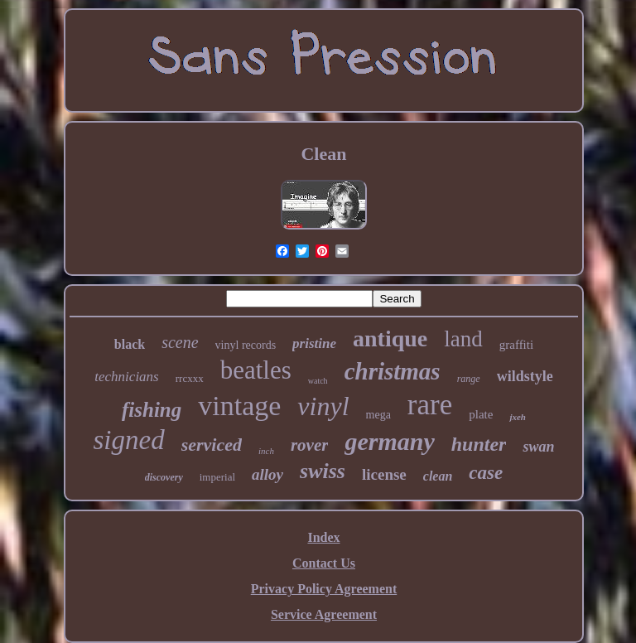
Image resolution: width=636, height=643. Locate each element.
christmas (392, 371)
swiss (322, 471)
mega (378, 415)
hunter (479, 444)
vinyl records (245, 345)
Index (323, 537)
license (384, 474)
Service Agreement (324, 614)
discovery (164, 477)
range (468, 378)
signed (129, 440)
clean (438, 476)
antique (390, 338)
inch (266, 451)
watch (318, 380)
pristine (314, 343)
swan (538, 446)
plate (481, 414)
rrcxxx (190, 378)
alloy (267, 474)
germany (389, 441)
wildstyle (525, 376)
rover (310, 445)
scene (179, 342)
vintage (239, 405)
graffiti (516, 344)
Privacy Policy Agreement (324, 589)
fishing (151, 410)
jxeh (517, 417)
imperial (217, 477)
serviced (211, 444)
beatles (256, 369)
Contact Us (323, 563)
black (129, 344)
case (486, 472)
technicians (126, 376)
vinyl (323, 406)
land (463, 338)
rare (429, 405)
